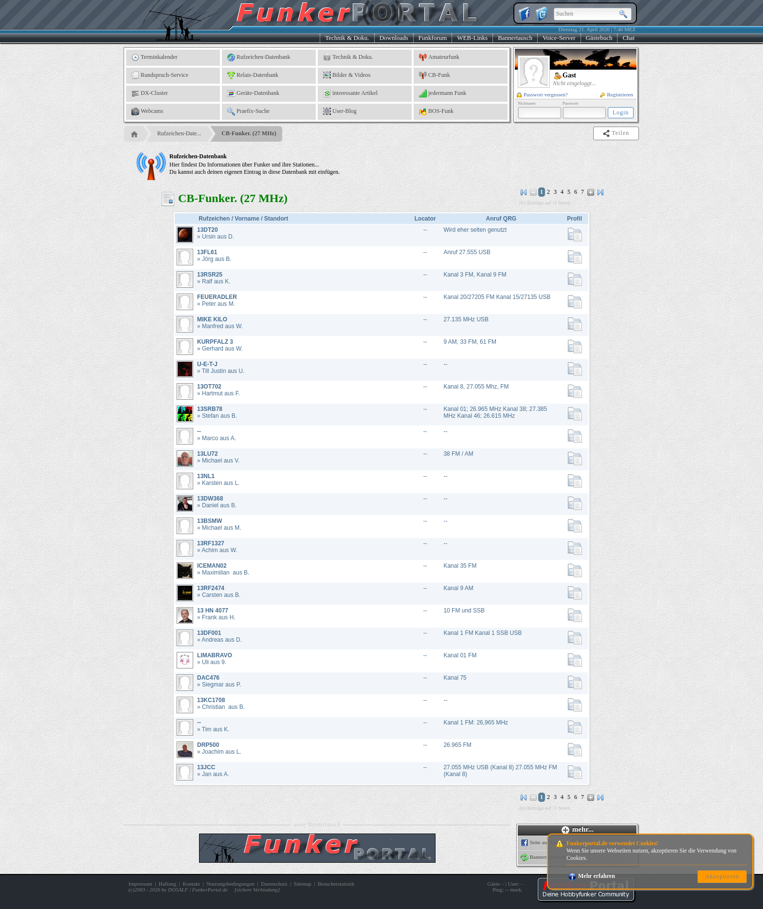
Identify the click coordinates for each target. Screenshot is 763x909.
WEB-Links (472, 37)
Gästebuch (599, 37)
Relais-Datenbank (252, 75)
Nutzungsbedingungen (230, 884)
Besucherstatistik (336, 884)
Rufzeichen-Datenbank (259, 57)
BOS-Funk (436, 111)
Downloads (394, 37)
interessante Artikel (350, 93)
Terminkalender (154, 57)
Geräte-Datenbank (253, 93)
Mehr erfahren (591, 875)
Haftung (167, 884)
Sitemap (302, 884)
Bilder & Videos (346, 75)
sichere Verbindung (257, 889)
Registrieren (616, 94)
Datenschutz (274, 884)
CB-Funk (434, 75)
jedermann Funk (442, 93)
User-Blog (340, 111)
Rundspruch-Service (159, 75)
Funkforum (432, 37)
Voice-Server (559, 37)
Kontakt (191, 884)
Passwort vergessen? (542, 94)
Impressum (140, 884)
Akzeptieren (722, 876)
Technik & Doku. (347, 37)
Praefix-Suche (248, 111)
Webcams (147, 111)
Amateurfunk (439, 57)
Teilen (616, 133)
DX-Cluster (149, 93)
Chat (628, 37)
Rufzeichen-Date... (179, 133)
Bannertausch (515, 37)
